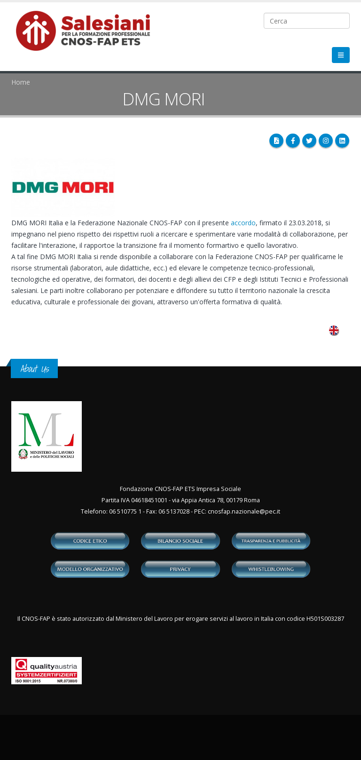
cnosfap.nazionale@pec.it (244, 511)
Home (20, 82)
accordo (243, 222)
